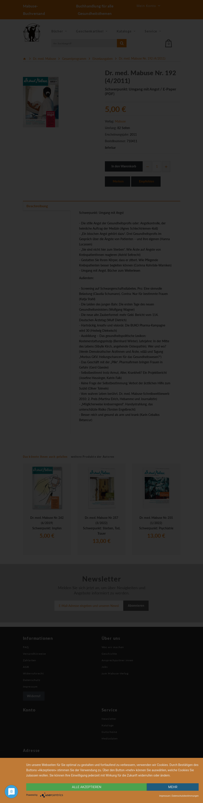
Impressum (164, 796)
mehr (172, 787)
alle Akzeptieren (86, 787)
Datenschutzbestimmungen (185, 796)
